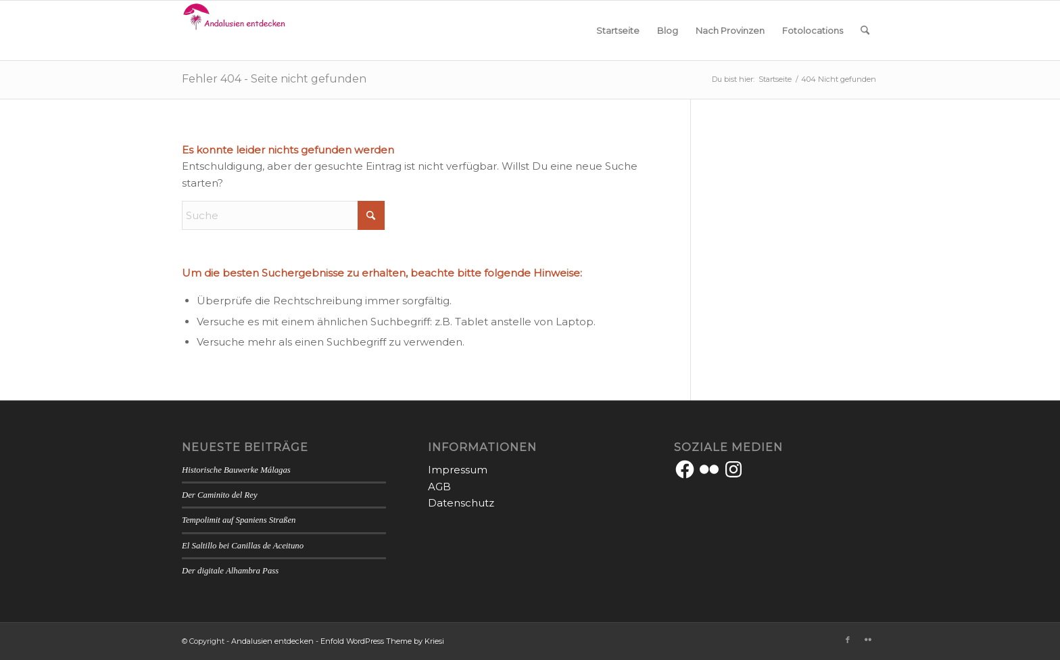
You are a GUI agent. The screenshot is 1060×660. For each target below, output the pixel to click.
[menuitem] (617, 30)
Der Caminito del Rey (220, 495)
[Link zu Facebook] (848, 640)
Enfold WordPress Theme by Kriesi (382, 641)
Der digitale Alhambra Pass (230, 570)
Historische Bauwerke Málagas (236, 470)
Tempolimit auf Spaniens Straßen (238, 520)
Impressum (457, 469)
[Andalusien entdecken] (236, 30)
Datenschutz (461, 502)
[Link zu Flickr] (868, 640)
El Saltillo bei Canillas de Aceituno (243, 545)
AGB (439, 486)
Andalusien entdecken (272, 641)
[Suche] (865, 30)
